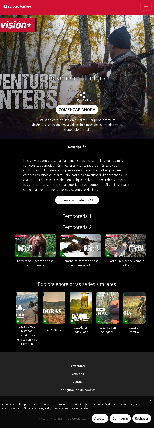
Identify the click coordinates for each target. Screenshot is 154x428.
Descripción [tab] (77, 147)
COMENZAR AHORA (77, 109)
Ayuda (77, 382)
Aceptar (100, 418)
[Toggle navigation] (146, 7)
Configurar (120, 418)
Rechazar (141, 418)
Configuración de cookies (77, 390)
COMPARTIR (82, 97)
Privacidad (77, 366)
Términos (77, 374)
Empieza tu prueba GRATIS (77, 200)
